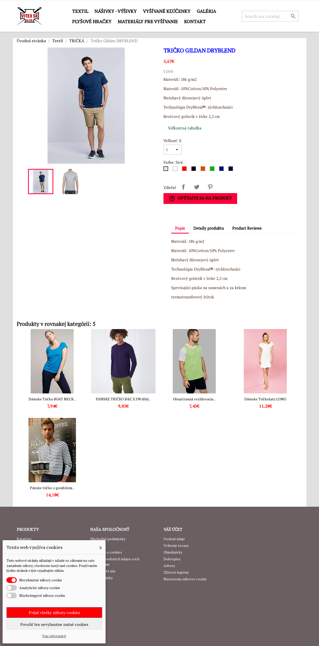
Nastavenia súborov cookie (185, 578)
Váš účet (172, 529)
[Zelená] (213, 170)
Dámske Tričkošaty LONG (265, 399)
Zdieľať (183, 187)
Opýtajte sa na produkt (200, 198)
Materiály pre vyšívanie (148, 21)
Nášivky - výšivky (115, 11)
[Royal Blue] (222, 170)
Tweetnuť (197, 187)
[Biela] (176, 170)
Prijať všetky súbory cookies (54, 612)
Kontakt (195, 21)
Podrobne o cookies (106, 552)
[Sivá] (166, 170)
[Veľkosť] (172, 149)
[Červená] (185, 170)
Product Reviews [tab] (247, 228)
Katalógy (24, 538)
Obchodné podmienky (107, 538)
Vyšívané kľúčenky (167, 11)
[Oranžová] (204, 170)
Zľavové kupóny (176, 572)
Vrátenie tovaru (175, 545)
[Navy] (231, 170)
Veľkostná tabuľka (184, 128)
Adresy (169, 565)
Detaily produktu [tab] (208, 228)
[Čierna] (194, 170)
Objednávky (172, 552)
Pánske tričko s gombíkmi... (52, 487)
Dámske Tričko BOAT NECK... (52, 399)
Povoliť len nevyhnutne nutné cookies (54, 624)
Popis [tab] (180, 228)
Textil (80, 11)
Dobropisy (171, 558)
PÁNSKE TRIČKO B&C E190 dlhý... (123, 399)
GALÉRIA (206, 11)
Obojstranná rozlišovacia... (194, 399)
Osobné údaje (174, 538)
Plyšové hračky (91, 21)
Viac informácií (54, 635)
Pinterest (210, 187)
